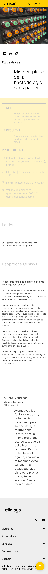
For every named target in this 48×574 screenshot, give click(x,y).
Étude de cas (11, 62)
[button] (30, 3)
